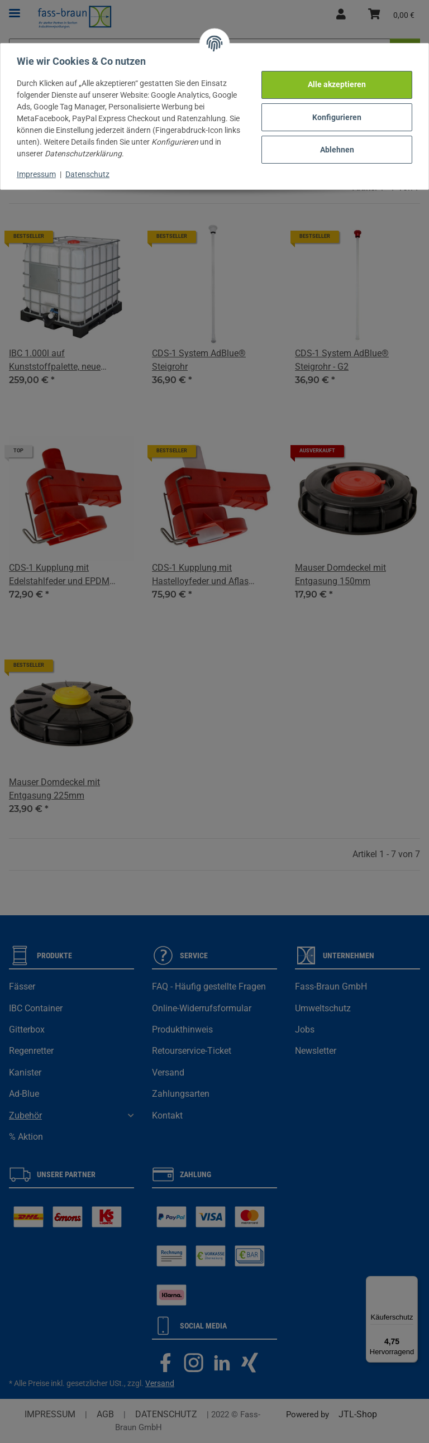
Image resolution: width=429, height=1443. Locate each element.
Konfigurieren (335, 115)
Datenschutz (89, 172)
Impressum (38, 172)
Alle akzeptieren (335, 82)
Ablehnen (335, 148)
